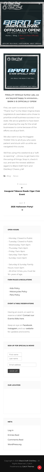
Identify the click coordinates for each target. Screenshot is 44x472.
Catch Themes (28, 466)
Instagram (12, 328)
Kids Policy (15, 288)
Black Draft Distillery (28, 461)
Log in (10, 430)
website (29, 328)
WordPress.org (14, 444)
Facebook (27, 325)
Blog (15, 35)
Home (8, 35)
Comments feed (15, 440)
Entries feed (13, 435)
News (15, 176)
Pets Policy (15, 295)
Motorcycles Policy (18, 291)
